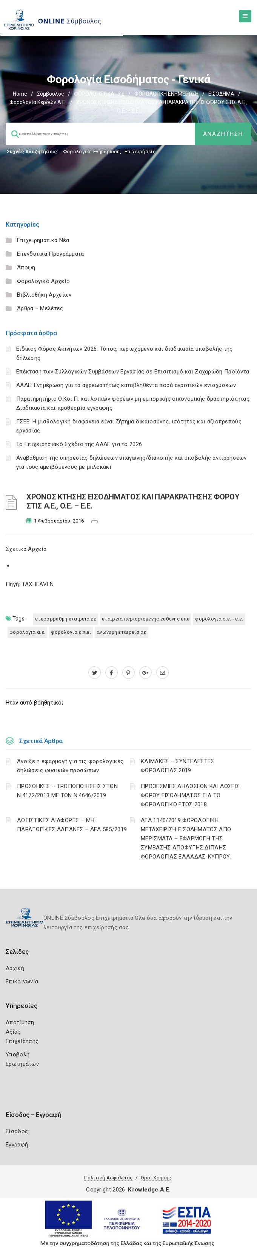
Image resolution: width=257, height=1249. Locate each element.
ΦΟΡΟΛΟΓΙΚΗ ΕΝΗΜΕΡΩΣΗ (166, 94)
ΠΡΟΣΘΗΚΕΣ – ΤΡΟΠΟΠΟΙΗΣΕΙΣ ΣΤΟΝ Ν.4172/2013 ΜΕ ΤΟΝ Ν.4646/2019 (67, 791)
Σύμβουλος (50, 94)
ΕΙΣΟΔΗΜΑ (221, 94)
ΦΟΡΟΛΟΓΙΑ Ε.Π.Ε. (71, 632)
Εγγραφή (17, 1144)
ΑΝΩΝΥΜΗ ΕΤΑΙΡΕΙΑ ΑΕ (121, 632)
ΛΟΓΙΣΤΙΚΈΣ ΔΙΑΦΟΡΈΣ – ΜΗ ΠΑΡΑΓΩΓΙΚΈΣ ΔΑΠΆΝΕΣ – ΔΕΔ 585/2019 (72, 825)
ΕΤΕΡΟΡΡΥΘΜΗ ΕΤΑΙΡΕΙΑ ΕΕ (65, 619)
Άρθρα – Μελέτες (40, 308)
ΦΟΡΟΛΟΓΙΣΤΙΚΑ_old (99, 94)
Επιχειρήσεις (140, 151)
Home (20, 94)
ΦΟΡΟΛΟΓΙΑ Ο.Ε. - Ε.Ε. (219, 619)
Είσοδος (17, 1131)
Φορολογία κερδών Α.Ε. (37, 102)
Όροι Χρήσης (156, 1178)
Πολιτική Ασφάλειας (108, 1178)
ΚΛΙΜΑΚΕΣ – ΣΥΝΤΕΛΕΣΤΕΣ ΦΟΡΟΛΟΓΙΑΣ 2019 (177, 766)
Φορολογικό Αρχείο (43, 281)
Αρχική (15, 968)
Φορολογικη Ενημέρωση (91, 151)
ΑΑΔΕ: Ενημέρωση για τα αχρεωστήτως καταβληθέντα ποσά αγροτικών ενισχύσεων (126, 385)
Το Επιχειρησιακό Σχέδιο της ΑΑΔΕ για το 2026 (79, 444)
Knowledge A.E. (149, 1189)
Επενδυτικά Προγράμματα (50, 253)
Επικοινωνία (22, 981)
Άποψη (26, 267)
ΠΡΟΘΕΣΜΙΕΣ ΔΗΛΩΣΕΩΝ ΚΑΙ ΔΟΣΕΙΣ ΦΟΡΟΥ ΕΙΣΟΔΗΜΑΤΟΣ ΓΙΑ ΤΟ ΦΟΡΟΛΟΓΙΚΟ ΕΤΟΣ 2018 (190, 795)
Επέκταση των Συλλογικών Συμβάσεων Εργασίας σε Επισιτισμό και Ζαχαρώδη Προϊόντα (132, 371)
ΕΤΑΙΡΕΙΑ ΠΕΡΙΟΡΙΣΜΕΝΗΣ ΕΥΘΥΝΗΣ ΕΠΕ (145, 619)
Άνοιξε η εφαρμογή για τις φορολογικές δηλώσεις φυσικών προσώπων (70, 766)
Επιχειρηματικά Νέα (43, 240)
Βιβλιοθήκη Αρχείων (44, 294)
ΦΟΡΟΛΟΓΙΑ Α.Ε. (27, 632)
